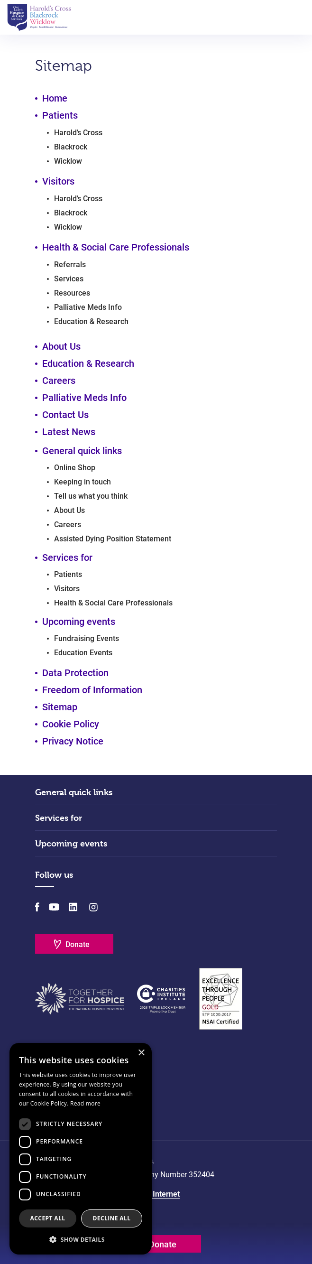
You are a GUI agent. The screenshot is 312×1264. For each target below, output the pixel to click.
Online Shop (74, 467)
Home (54, 98)
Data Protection (75, 672)
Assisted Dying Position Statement (112, 538)
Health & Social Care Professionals (115, 247)
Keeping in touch (82, 481)
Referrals (70, 264)
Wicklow (68, 161)
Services (68, 278)
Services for (58, 818)
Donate (77, 944)
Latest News (68, 431)
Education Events (83, 652)
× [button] (141, 1053)
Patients (60, 115)
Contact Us (65, 414)
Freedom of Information (92, 690)
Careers (58, 380)
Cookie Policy (70, 724)
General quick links (73, 792)
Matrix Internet (154, 1194)
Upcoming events (71, 843)
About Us (61, 346)
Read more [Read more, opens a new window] (85, 1103)
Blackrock (70, 146)
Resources (72, 292)
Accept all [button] (47, 1218)
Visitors (58, 181)
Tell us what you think (91, 496)
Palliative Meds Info (88, 307)
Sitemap (59, 707)
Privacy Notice (72, 741)
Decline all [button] (112, 1218)
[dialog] (80, 1149)
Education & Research (91, 321)
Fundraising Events (86, 638)
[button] (80, 1239)
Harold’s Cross (78, 132)
